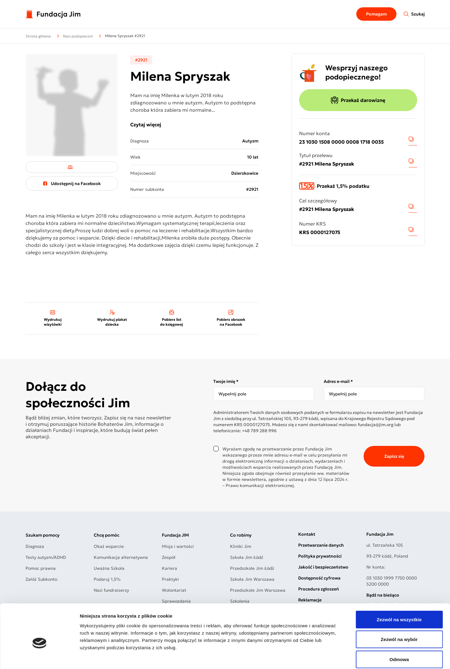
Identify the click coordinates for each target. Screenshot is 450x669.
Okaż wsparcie (109, 546)
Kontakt (306, 534)
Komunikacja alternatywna (121, 557)
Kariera (169, 568)
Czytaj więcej (145, 124)
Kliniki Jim (240, 546)
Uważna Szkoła (109, 568)
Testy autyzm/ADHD (46, 557)
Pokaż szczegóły (324, 657)
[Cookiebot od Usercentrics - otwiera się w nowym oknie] (39, 657)
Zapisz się (394, 456)
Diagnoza (35, 546)
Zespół (169, 557)
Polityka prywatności (320, 556)
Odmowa (399, 629)
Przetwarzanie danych (321, 545)
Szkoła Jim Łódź (246, 557)
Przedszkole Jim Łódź (252, 568)
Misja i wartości (178, 546)
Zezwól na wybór (399, 609)
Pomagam (376, 14)
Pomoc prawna (41, 568)
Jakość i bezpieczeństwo (323, 567)
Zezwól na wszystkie (399, 589)
